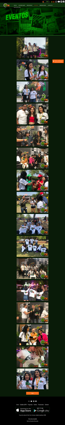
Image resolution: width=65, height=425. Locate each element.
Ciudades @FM (21, 5)
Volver (32, 393)
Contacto (50, 5)
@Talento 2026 (17, 7)
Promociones (43, 5)
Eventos (36, 5)
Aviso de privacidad (32, 419)
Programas (29, 5)
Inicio (15, 5)
